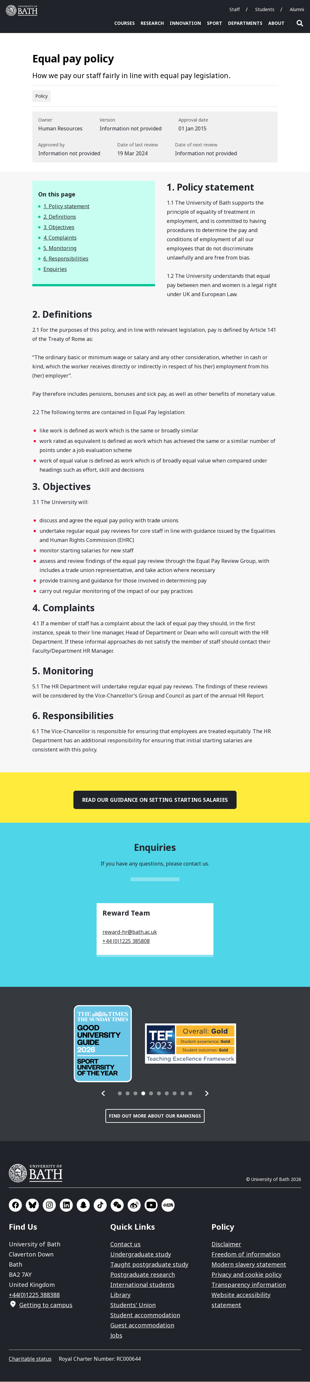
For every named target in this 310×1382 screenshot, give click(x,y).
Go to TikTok (100, 1205)
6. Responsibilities (65, 258)
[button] (103, 1093)
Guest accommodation (142, 1325)
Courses (124, 23)
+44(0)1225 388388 (34, 1295)
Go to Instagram (49, 1205)
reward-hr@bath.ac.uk (129, 932)
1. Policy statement (66, 206)
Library (120, 1295)
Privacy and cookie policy (246, 1275)
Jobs (116, 1336)
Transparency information (248, 1285)
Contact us (125, 1244)
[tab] (120, 1094)
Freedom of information (245, 1254)
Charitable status (30, 1359)
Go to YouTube (151, 1205)
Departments (245, 23)
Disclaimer (226, 1244)
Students (264, 9)
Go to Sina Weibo (134, 1205)
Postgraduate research (142, 1275)
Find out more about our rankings (155, 1116)
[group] (103, 1044)
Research (152, 23)
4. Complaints (60, 238)
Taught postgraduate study (149, 1265)
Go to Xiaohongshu (168, 1205)
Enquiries (55, 269)
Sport (214, 23)
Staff (234, 9)
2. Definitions (59, 217)
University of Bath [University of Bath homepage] (23, 10)
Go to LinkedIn (66, 1205)
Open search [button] (300, 23)
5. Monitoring (59, 248)
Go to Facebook (15, 1205)
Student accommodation (145, 1315)
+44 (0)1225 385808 (126, 941)
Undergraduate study (140, 1254)
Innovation (185, 23)
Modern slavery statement (248, 1265)
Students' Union (133, 1305)
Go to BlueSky (32, 1205)
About (276, 23)
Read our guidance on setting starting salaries (155, 800)
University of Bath (38, 1173)
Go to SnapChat (83, 1205)
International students (142, 1285)
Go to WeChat (117, 1205)
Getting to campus (45, 1305)
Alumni (297, 9)
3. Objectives (58, 227)
